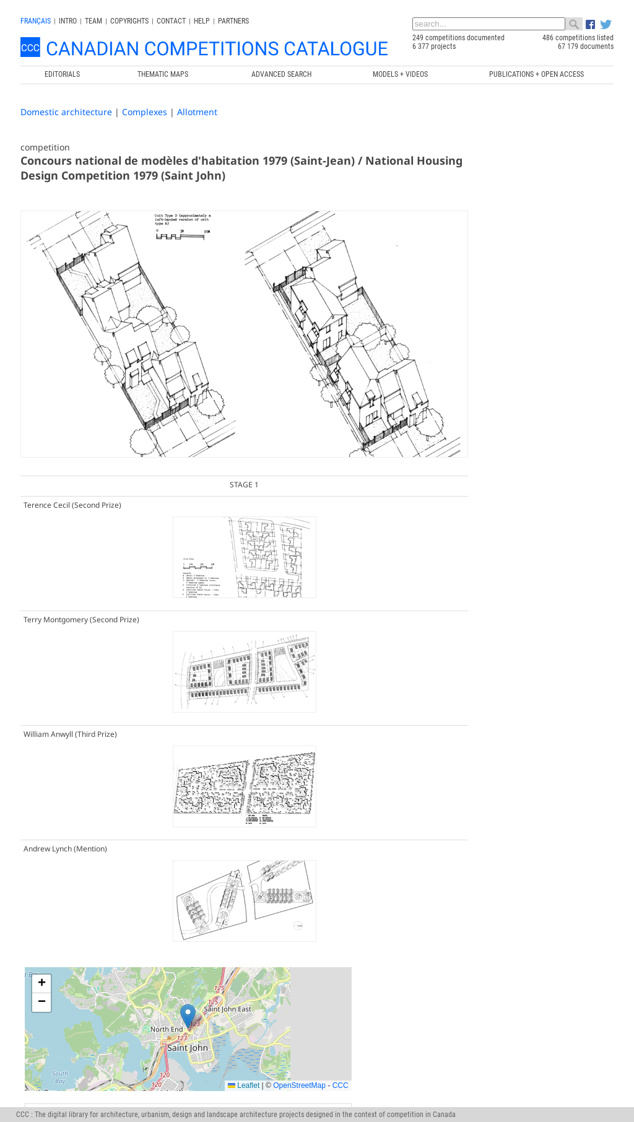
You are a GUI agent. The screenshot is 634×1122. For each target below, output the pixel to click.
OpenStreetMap (561, 328)
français (35, 21)
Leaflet (505, 328)
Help (202, 21)
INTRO (68, 21)
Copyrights (129, 21)
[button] (513, 259)
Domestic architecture (66, 112)
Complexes (144, 112)
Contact (171, 21)
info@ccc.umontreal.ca (55, 974)
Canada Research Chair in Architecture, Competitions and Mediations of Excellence (470, 956)
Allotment (197, 112)
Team (93, 21)
